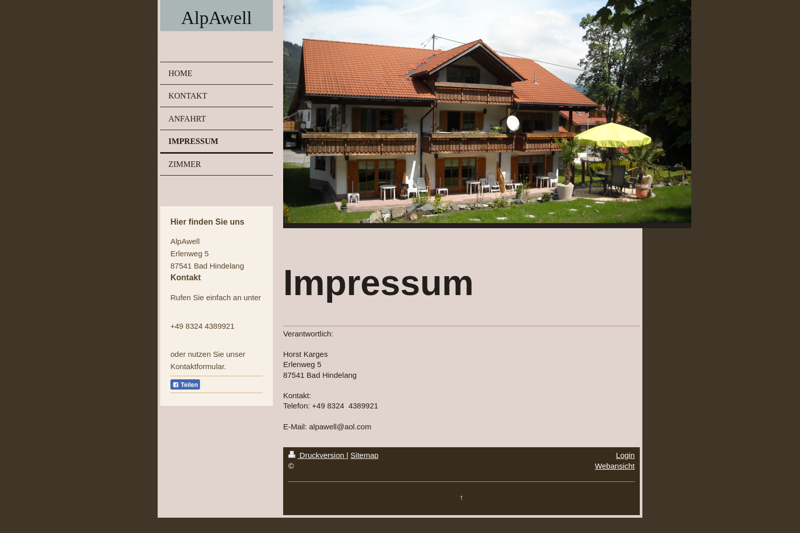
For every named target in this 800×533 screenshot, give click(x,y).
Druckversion (317, 455)
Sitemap (365, 455)
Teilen (185, 385)
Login (625, 455)
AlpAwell (216, 18)
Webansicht (615, 466)
